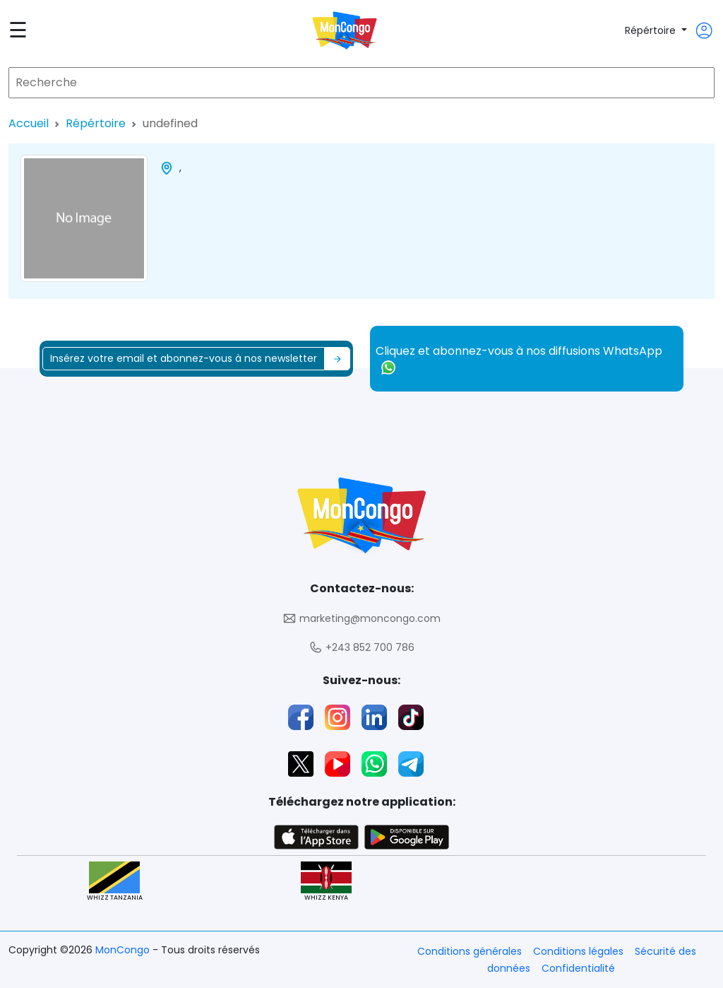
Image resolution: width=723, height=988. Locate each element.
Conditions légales (578, 951)
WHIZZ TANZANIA (115, 881)
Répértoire (652, 30)
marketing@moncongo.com (361, 618)
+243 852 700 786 (361, 647)
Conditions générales (469, 951)
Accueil (28, 123)
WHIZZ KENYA (326, 881)
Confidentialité (578, 968)
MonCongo (124, 950)
